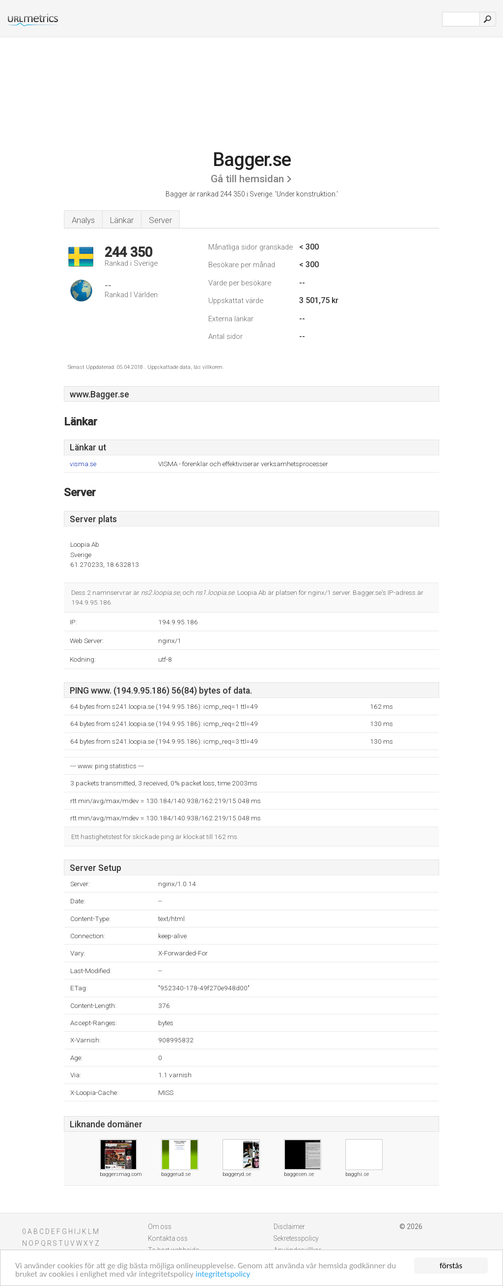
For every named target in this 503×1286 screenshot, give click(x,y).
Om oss (159, 1226)
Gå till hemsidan (247, 179)
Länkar (122, 220)
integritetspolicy (223, 1274)
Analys (83, 220)
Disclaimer (289, 1226)
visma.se (83, 464)
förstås (451, 1265)
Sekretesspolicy (296, 1238)
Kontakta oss (168, 1238)
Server (160, 220)
